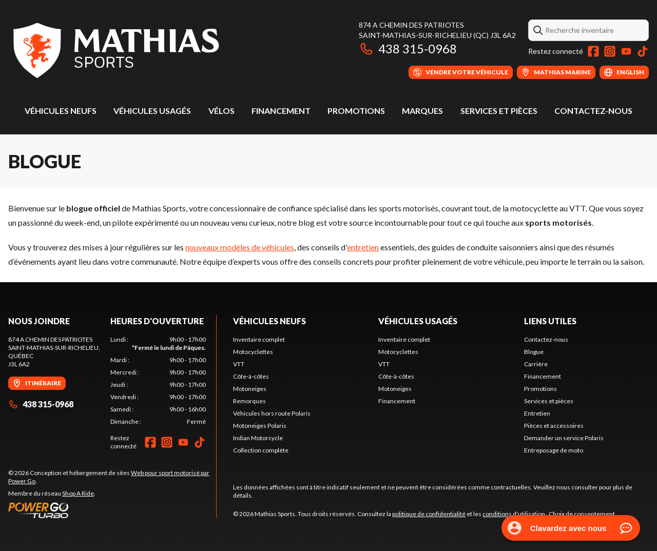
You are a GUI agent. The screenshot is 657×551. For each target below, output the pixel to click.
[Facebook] (593, 51)
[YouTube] (626, 51)
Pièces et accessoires (554, 425)
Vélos (221, 110)
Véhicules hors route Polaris (272, 413)
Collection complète (260, 450)
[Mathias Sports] (115, 49)
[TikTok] (642, 51)
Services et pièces (498, 110)
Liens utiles (550, 321)
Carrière (536, 364)
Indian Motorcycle (258, 438)
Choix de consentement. (582, 514)
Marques (422, 110)
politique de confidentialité (429, 514)
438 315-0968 (408, 48)
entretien (363, 247)
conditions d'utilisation (513, 514)
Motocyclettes (253, 352)
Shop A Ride (78, 493)
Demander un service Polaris (564, 438)
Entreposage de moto (553, 450)
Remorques (249, 401)
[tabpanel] (158, 381)
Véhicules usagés (152, 110)
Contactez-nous (593, 110)
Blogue (534, 352)
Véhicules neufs (60, 110)
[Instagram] (610, 51)
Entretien (537, 413)
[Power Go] (112, 510)
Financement (281, 110)
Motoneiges (249, 388)
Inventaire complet (259, 339)
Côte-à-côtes (251, 376)
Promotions (356, 110)
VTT (238, 364)
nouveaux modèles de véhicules (239, 247)
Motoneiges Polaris (259, 425)
